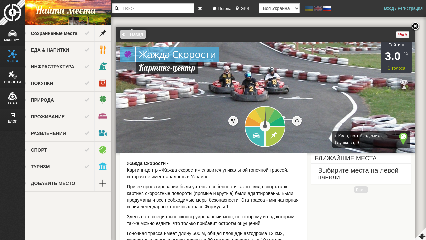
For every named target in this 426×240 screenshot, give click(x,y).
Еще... (367, 190)
